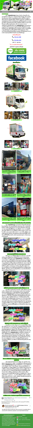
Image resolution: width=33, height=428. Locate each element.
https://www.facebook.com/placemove (23, 423)
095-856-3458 (17, 40)
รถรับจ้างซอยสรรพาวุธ (9, 418)
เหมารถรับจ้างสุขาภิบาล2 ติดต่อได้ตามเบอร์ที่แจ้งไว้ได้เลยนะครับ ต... (9, 195)
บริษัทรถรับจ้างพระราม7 (9, 423)
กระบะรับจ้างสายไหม (8, 417)
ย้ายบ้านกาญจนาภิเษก (5, 416)
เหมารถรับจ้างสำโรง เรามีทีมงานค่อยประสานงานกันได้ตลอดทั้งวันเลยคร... (9, 172)
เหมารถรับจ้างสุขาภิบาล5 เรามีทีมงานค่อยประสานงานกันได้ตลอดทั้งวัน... (9, 219)
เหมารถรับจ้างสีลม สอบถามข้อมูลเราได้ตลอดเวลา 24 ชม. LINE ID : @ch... (24, 219)
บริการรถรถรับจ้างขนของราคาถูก (9, 415)
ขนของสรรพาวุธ (5, 11)
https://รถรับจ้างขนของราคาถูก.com (24, 425)
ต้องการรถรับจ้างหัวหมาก (10, 419)
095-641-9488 (17, 37)
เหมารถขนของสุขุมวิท (6, 425)
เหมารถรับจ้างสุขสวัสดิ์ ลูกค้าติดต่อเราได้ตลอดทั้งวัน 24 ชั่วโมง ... (24, 172)
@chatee (23, 419)
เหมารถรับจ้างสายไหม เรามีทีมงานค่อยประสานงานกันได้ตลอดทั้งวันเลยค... (24, 195)
